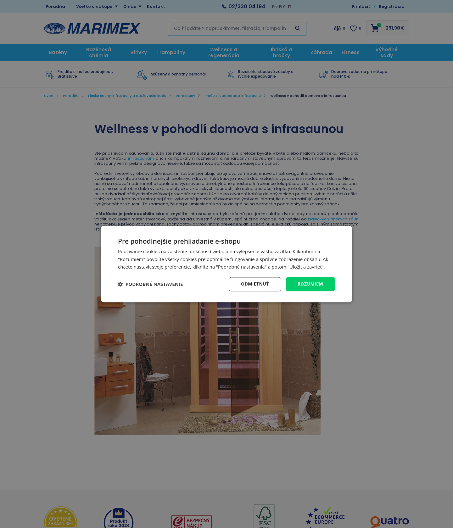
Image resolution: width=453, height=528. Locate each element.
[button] (150, 284)
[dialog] (226, 264)
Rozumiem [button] (310, 284)
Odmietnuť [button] (255, 284)
